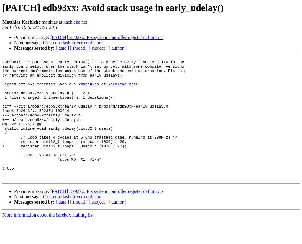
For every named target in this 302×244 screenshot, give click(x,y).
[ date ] (62, 48)
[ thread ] (79, 48)
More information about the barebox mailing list (47, 238)
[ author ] (118, 48)
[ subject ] (98, 48)
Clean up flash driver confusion (73, 42)
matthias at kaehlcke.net (64, 22)
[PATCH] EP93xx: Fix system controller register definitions (106, 37)
